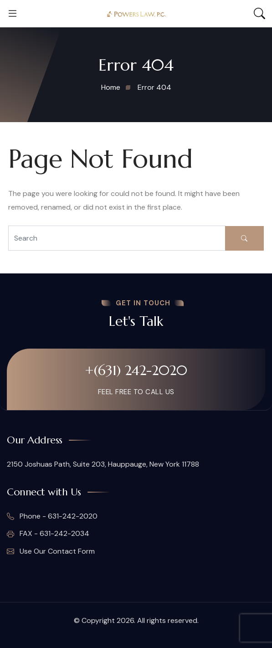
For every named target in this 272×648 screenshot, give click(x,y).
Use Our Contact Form (51, 551)
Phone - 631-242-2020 (52, 516)
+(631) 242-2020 (136, 370)
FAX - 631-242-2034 (48, 534)
